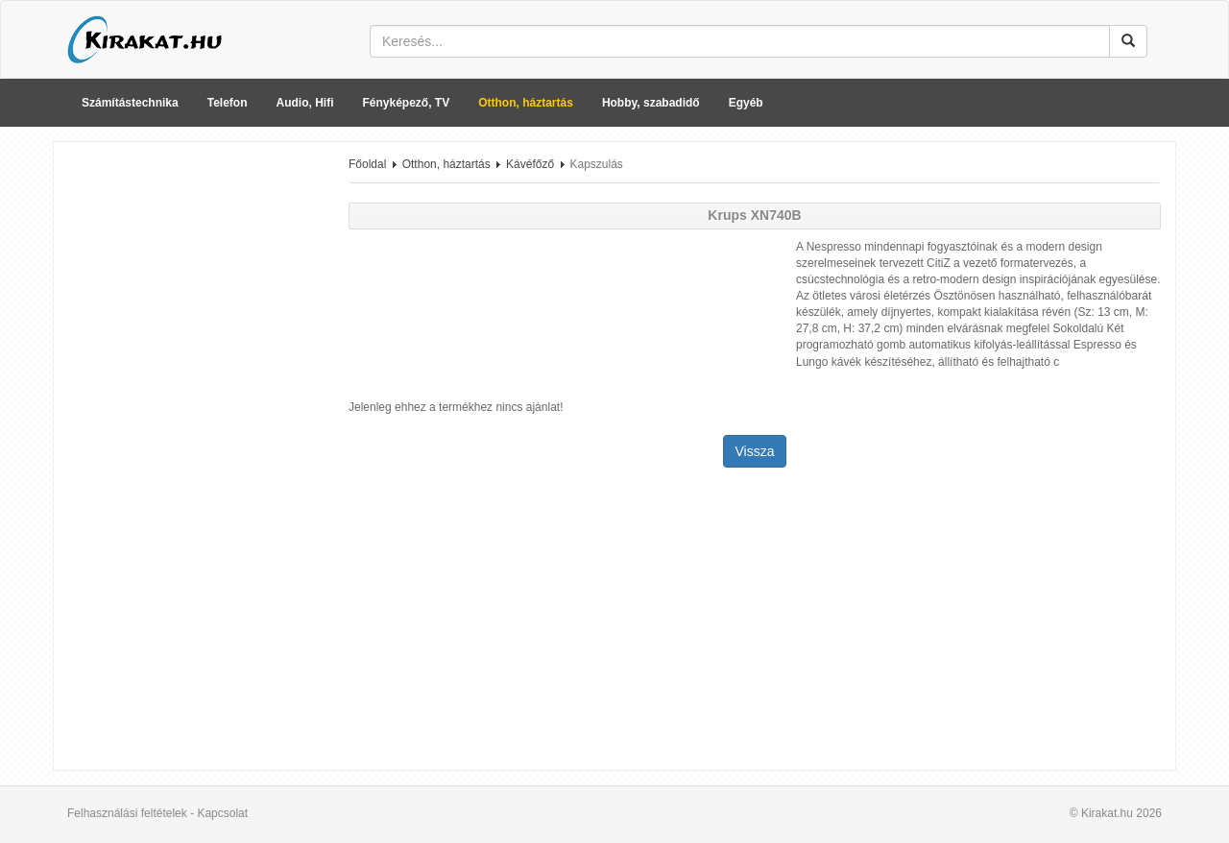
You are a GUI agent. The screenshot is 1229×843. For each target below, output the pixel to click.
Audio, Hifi (305, 102)
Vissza (755, 451)
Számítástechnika (130, 102)
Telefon (227, 102)
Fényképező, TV (406, 102)
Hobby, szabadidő (651, 102)
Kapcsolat (222, 813)
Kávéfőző (530, 164)
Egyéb (746, 102)
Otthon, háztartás (525, 102)
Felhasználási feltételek (127, 813)
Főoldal (367, 164)
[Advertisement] (194, 445)
